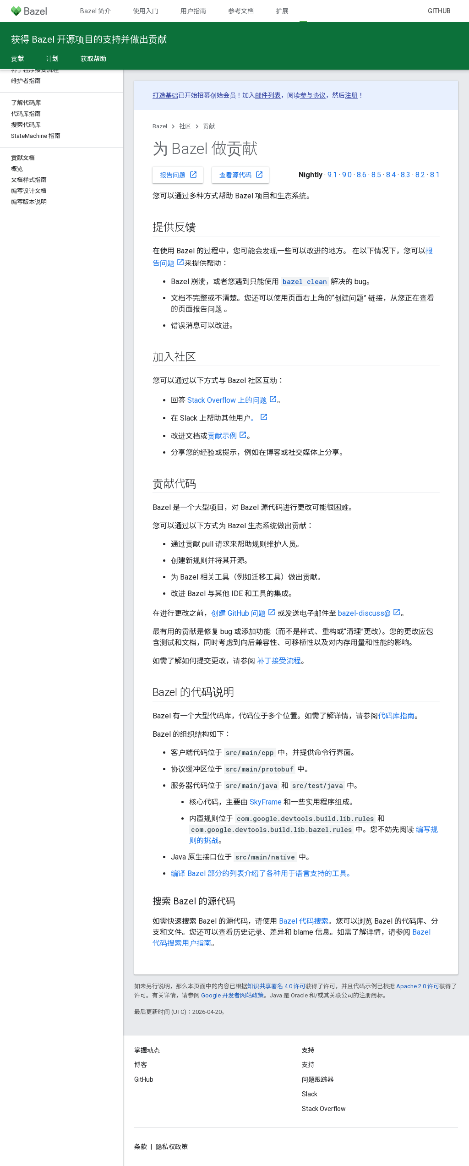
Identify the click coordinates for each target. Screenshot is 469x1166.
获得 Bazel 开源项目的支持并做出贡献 (89, 39)
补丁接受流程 (279, 661)
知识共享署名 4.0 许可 (276, 986)
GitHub (439, 11)
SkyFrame (266, 802)
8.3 (405, 174)
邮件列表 (268, 95)
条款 (140, 1146)
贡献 (209, 126)
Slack (309, 1094)
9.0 (347, 174)
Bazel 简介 (95, 11)
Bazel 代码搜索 (303, 921)
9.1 (332, 174)
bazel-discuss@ (364, 613)
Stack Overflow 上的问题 (227, 400)
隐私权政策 (172, 1146)
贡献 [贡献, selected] (17, 58)
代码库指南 (396, 716)
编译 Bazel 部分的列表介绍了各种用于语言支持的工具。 (262, 873)
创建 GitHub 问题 (238, 613)
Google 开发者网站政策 (232, 995)
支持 (308, 1064)
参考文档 (241, 11)
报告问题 (178, 174)
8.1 (435, 174)
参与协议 (313, 95)
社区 (185, 126)
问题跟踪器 (318, 1079)
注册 (351, 95)
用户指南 (193, 11)
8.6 (361, 174)
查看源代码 (241, 174)
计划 (52, 58)
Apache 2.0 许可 (417, 986)
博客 (140, 1064)
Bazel (160, 126)
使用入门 (145, 11)
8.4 (391, 174)
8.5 (376, 174)
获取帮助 (93, 58)
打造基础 (165, 95)
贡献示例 (222, 436)
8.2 (420, 174)
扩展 (282, 11)
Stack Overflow (324, 1108)
